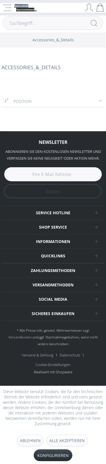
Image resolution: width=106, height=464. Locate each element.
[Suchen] (94, 23)
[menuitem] (53, 40)
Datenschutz (70, 355)
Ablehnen (30, 440)
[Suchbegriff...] (53, 23)
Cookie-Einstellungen (53, 364)
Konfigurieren (53, 455)
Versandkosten (20, 337)
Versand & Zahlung (37, 355)
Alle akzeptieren (67, 440)
